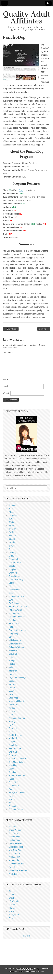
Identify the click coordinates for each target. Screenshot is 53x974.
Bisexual (12, 535)
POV (11, 725)
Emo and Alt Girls (16, 596)
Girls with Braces (16, 644)
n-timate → (43, 329)
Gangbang (13, 633)
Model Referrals (16, 843)
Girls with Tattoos (16, 647)
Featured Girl (14, 613)
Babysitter (13, 515)
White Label (14, 874)
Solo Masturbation (17, 762)
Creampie (13, 573)
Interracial (13, 671)
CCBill (11, 894)
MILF (11, 694)
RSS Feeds (14, 860)
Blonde (12, 542)
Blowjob (12, 546)
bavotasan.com (38, 971)
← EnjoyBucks (11, 329)
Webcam (12, 806)
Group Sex (13, 654)
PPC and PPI (14, 857)
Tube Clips (13, 867)
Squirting (12, 772)
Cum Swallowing (16, 579)
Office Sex (13, 704)
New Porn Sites (15, 850)
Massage (13, 684)
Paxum (12, 904)
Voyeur (12, 799)
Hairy (11, 657)
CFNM (11, 556)
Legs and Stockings (17, 677)
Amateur (12, 505)
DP (10, 586)
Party (11, 715)
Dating (11, 583)
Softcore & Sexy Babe (18, 758)
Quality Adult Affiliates (26, 17)
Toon (11, 789)
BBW (11, 519)
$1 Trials (12, 826)
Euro (11, 600)
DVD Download (15, 590)
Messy (11, 691)
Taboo (11, 779)
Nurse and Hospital (17, 701)
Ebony (11, 593)
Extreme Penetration (18, 606)
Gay (10, 637)
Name (6, 379)
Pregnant (13, 728)
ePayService (14, 901)
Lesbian (12, 681)
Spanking (13, 765)
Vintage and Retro (17, 792)
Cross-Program (15, 830)
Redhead (13, 738)
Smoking (12, 755)
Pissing (12, 721)
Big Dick (12, 529)
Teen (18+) (13, 782)
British (11, 549)
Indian (11, 667)
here (21, 190)
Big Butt (12, 525)
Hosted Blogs (14, 837)
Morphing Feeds (16, 847)
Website (6, 393)
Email (6, 386)
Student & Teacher (17, 775)
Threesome (14, 785)
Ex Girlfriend (14, 603)
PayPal (12, 908)
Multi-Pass (13, 698)
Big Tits (12, 532)
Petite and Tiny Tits (17, 718)
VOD (11, 796)
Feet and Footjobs (17, 617)
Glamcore (13, 650)
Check (11, 898)
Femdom (12, 620)
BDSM (11, 522)
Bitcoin (12, 891)
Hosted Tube (14, 840)
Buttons (26, 935)
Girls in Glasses (15, 640)
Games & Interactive (18, 630)
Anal (11, 508)
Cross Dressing (15, 576)
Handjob (12, 660)
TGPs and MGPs (16, 864)
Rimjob (12, 742)
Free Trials (13, 833)
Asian (11, 512)
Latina (11, 674)
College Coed (15, 563)
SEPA (11, 911)
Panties (12, 708)
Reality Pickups (15, 735)
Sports (11, 769)
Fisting (11, 627)
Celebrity (12, 552)
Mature (12, 688)
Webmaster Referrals (18, 870)
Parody (12, 711)
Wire (11, 918)
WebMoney (14, 915)
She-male (13, 752)
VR (10, 802)
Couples (12, 569)
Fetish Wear (14, 623)
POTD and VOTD (16, 853)
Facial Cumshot (15, 610)
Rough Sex (13, 745)
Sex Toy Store (15, 748)
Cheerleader (14, 559)
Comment (8, 352)
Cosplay (12, 566)
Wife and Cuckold (16, 809)
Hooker (12, 664)
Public (11, 731)
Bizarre (12, 539)
